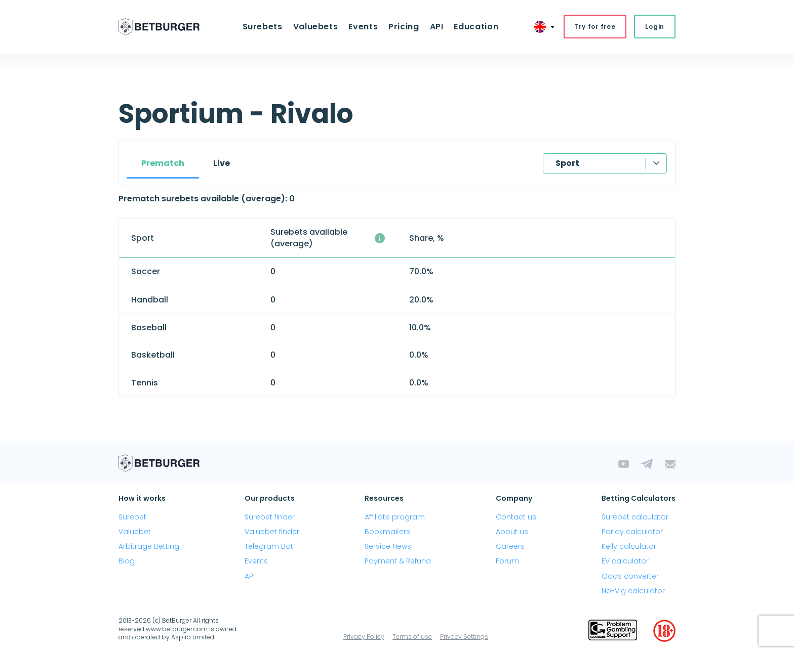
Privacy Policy (363, 637)
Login (654, 27)
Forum (507, 562)
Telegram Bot (269, 547)
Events (364, 27)
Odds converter (630, 577)
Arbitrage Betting (148, 547)
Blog (126, 562)
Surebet (132, 517)
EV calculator (625, 562)
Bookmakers (387, 532)
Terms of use (412, 637)
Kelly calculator (629, 547)
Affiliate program (395, 517)
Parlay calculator (632, 532)
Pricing (403, 27)
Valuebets (317, 27)
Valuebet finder (272, 532)
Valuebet (134, 532)
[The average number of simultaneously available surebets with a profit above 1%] (380, 239)
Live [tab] (221, 163)
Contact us (516, 517)
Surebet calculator (635, 517)
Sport (567, 163)
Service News (388, 547)
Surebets (266, 27)
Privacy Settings (464, 637)
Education (472, 27)
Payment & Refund (398, 562)
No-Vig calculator (633, 591)
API (434, 27)
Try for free (595, 27)
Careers (510, 547)
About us (512, 532)
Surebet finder (270, 517)
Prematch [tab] (162, 163)
